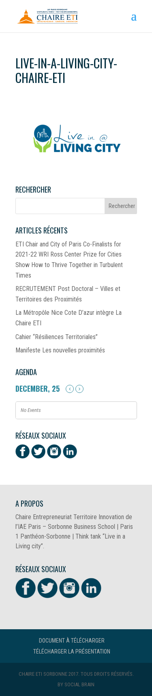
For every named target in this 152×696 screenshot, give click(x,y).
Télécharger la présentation (71, 651)
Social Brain (79, 684)
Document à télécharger (72, 640)
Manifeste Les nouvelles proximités (60, 350)
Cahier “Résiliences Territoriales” (56, 337)
